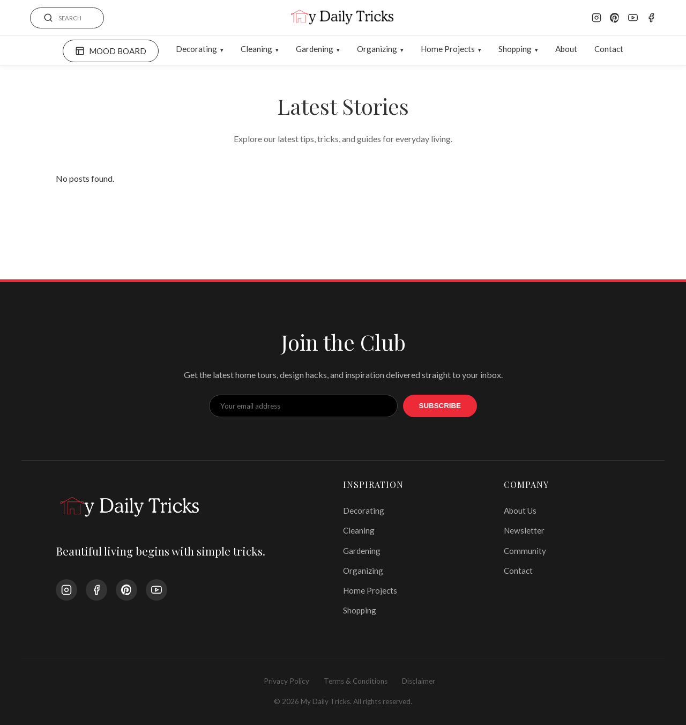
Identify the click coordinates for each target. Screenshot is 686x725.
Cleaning (256, 49)
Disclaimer (418, 681)
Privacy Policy (286, 681)
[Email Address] (303, 406)
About (566, 49)
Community (525, 551)
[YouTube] (633, 18)
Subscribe (440, 406)
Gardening (314, 49)
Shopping (515, 49)
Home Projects (448, 49)
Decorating (196, 49)
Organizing (377, 49)
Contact (608, 49)
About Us (520, 510)
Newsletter (524, 530)
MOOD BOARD (110, 51)
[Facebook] (651, 18)
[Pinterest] (615, 18)
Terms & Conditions (355, 681)
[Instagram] (596, 18)
